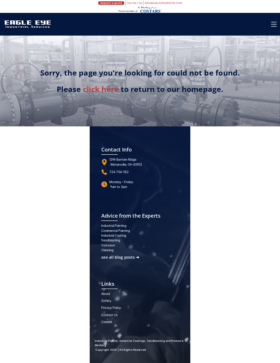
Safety (106, 301)
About (105, 294)
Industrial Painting (113, 225)
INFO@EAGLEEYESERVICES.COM (163, 3)
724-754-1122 (134, 3)
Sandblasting (110, 240)
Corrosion (108, 245)
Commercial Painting (115, 230)
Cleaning (107, 250)
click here (101, 89)
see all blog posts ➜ (120, 257)
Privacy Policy (111, 308)
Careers (106, 322)
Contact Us (109, 315)
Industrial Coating (113, 235)
